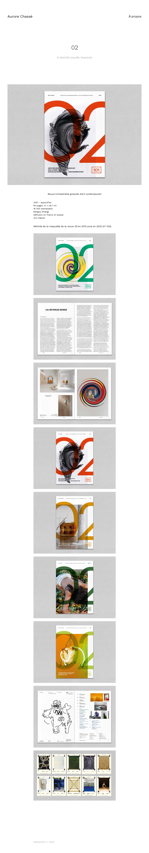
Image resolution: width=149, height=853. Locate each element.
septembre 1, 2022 (43, 842)
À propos (135, 16)
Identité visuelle (70, 57)
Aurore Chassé (19, 16)
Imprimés (86, 57)
